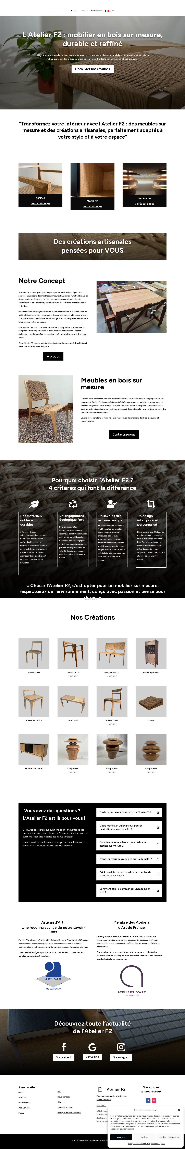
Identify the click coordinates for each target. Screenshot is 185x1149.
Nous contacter (64, 1097)
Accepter (121, 1137)
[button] (179, 1110)
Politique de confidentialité (139, 1143)
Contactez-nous (123, 434)
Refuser (145, 1137)
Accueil (84, 11)
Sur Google (92, 1056)
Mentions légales (158, 1143)
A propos (53, 356)
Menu (72, 11)
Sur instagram (121, 1057)
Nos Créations (96, 11)
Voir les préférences (169, 1137)
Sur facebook (64, 1057)
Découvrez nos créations (92, 69)
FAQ (59, 1091)
